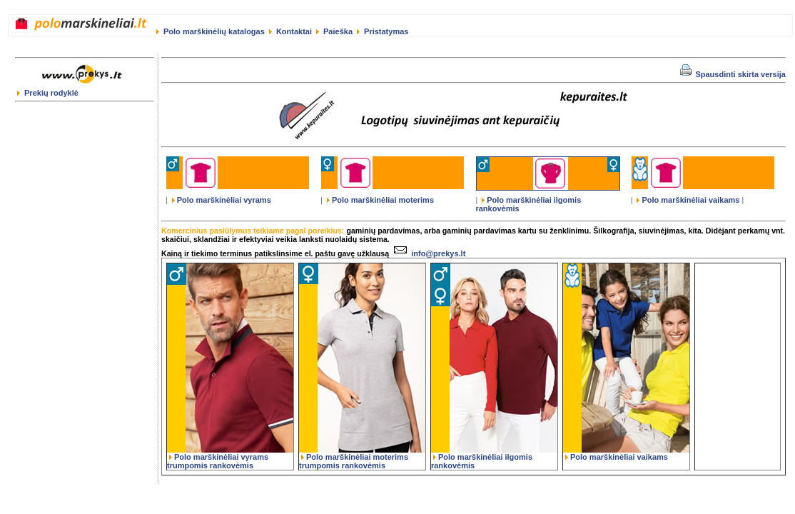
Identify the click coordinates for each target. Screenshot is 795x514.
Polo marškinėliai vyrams (221, 200)
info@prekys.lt (427, 253)
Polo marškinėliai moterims (380, 200)
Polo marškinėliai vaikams (688, 200)
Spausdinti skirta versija (733, 74)
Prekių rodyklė (48, 93)
